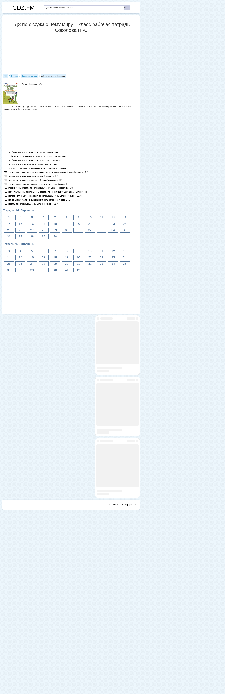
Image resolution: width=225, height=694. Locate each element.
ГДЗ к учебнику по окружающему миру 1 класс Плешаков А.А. (31, 152)
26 (20, 230)
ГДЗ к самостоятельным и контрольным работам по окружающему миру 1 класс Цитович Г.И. (45, 192)
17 (43, 224)
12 (113, 217)
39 (43, 236)
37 (20, 236)
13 (124, 217)
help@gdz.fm (130, 689)
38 (32, 236)
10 (90, 217)
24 (124, 224)
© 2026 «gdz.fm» (117, 689)
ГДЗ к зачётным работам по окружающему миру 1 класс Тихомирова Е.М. (37, 200)
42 (78, 270)
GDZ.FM (23, 7)
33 (101, 230)
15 (20, 224)
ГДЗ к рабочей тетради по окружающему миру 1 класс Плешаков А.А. (35, 156)
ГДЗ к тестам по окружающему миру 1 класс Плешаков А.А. (30, 164)
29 (55, 230)
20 (78, 224)
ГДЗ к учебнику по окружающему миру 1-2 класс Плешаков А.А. (32, 160)
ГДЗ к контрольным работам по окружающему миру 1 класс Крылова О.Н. (37, 184)
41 (66, 270)
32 (90, 230)
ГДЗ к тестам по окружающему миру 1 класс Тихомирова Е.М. (31, 176)
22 (101, 224)
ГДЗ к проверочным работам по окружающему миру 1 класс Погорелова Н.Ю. (38, 188)
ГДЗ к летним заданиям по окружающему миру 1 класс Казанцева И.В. (35, 168)
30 (66, 230)
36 (8, 236)
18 (55, 224)
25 (8, 230)
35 (124, 230)
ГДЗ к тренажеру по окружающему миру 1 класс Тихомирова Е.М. (33, 180)
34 (113, 230)
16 (32, 224)
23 (113, 224)
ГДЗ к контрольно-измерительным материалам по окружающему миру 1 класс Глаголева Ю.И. (46, 172)
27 (32, 230)
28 (43, 230)
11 (101, 217)
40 (55, 236)
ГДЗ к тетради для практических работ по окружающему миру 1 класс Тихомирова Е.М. (43, 196)
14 (8, 224)
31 (78, 230)
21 (90, 224)
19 (66, 224)
